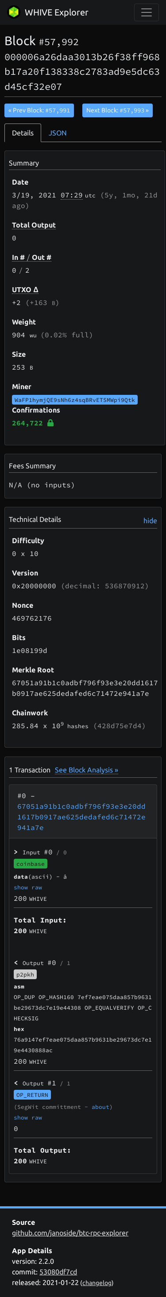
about (100, 1106)
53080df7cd (58, 1272)
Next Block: (117, 110)
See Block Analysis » (86, 770)
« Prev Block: (39, 110)
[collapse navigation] (146, 12)
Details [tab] (23, 133)
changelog (97, 1282)
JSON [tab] (58, 133)
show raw (28, 887)
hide (150, 521)
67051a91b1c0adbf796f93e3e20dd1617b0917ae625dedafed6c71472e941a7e (81, 817)
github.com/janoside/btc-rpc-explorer (70, 1233)
